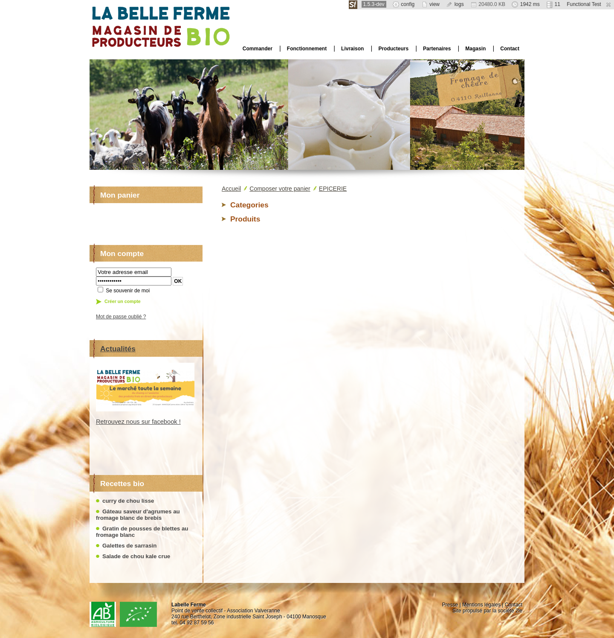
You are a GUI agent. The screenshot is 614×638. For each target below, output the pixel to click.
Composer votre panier (279, 188)
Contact (509, 49)
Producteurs (393, 49)
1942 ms (525, 4)
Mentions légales (481, 605)
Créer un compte (122, 301)
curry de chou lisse (128, 501)
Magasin (475, 49)
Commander (257, 49)
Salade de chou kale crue (136, 556)
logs (454, 4)
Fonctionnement (307, 49)
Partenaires (437, 49)
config (403, 4)
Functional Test (584, 4)
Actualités (118, 348)
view (430, 4)
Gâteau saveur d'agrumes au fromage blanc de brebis (138, 514)
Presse (450, 605)
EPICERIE (333, 188)
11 (553, 4)
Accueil (231, 188)
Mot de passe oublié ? (121, 317)
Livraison (352, 49)
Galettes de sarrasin (129, 545)
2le (519, 611)
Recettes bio (122, 483)
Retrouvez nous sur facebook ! (138, 421)
